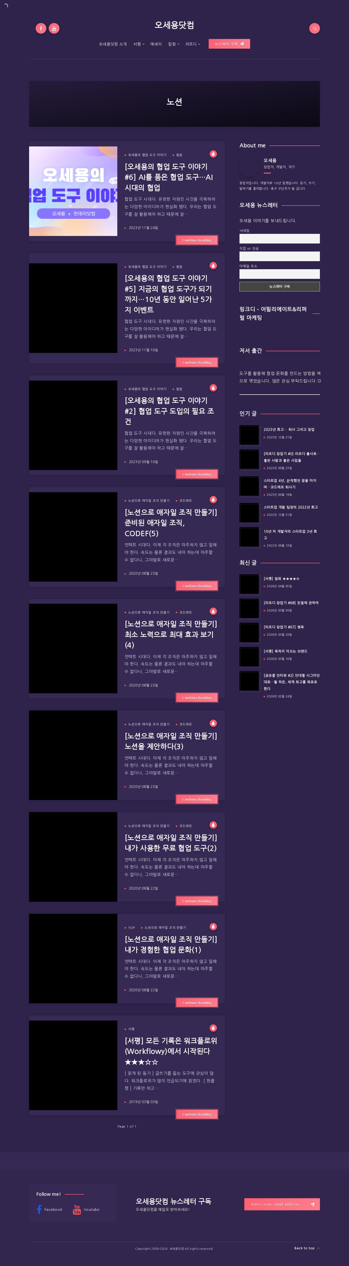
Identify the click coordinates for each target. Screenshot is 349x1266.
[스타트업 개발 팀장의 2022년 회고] (249, 512)
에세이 (156, 44)
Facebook (49, 1210)
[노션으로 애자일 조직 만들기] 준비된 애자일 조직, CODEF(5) (171, 523)
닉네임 (244, 230)
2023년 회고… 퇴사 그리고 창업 (289, 429)
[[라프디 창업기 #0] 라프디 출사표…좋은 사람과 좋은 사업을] (249, 459)
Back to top (307, 1248)
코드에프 (185, 500)
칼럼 (172, 44)
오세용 (270, 161)
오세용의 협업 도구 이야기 (147, 155)
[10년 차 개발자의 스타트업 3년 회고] (249, 537)
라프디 (191, 44)
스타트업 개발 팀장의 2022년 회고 (291, 507)
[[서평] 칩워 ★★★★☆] (249, 584)
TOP (131, 927)
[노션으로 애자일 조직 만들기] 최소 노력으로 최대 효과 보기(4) (171, 635)
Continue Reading (197, 240)
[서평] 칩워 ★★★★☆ (282, 578)
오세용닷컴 (174, 25)
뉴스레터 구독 (229, 44)
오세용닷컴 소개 (113, 44)
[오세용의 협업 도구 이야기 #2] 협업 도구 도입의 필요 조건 (169, 411)
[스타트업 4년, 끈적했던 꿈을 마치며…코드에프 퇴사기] (249, 486)
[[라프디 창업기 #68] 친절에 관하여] (249, 608)
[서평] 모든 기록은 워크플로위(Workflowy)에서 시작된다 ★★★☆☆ (171, 1051)
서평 (137, 44)
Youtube (86, 1210)
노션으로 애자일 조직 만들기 (149, 500)
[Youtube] (54, 28)
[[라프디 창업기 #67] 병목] (249, 632)
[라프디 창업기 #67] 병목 (284, 627)
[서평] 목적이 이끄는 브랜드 (286, 651)
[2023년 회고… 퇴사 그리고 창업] (249, 435)
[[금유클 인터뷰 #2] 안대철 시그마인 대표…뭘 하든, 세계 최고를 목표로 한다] (249, 681)
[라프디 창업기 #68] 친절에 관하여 (291, 603)
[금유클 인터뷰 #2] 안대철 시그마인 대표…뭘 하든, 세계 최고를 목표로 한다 (292, 682)
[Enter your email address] (282, 1204)
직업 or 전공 (249, 248)
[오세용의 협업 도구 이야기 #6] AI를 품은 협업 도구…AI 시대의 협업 (169, 177)
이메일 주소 (248, 266)
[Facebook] (41, 28)
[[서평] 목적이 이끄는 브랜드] (249, 656)
